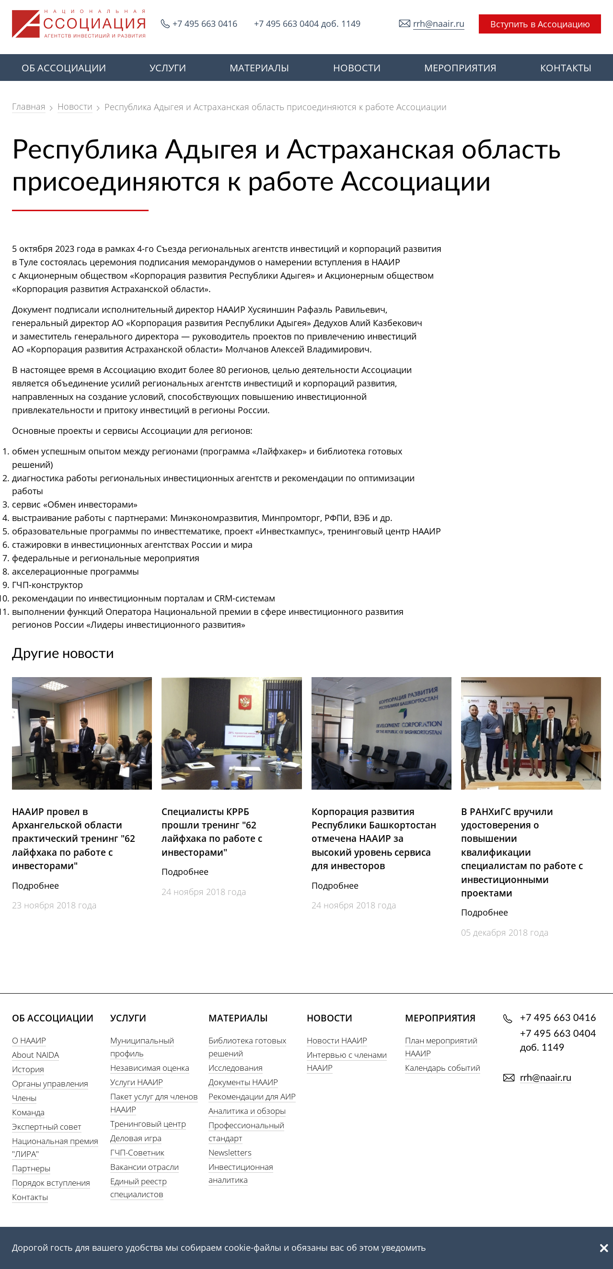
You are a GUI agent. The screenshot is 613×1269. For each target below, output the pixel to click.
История (28, 1069)
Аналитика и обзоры (247, 1110)
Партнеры (31, 1168)
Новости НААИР (337, 1040)
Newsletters (230, 1152)
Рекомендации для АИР (252, 1096)
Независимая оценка (149, 1067)
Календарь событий (442, 1067)
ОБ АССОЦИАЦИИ (64, 67)
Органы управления (50, 1083)
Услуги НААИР (136, 1082)
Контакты (30, 1196)
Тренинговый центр (148, 1123)
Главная (29, 106)
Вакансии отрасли (144, 1166)
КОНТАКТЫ (565, 67)
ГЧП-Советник (137, 1152)
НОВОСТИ (357, 67)
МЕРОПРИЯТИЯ (460, 67)
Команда (28, 1112)
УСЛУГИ (168, 67)
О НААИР (29, 1040)
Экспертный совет (46, 1126)
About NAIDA (35, 1054)
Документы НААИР (243, 1082)
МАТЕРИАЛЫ (259, 67)
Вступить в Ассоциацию (540, 24)
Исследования (235, 1067)
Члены (24, 1097)
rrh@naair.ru (438, 23)
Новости (75, 106)
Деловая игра (136, 1138)
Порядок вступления (51, 1182)
